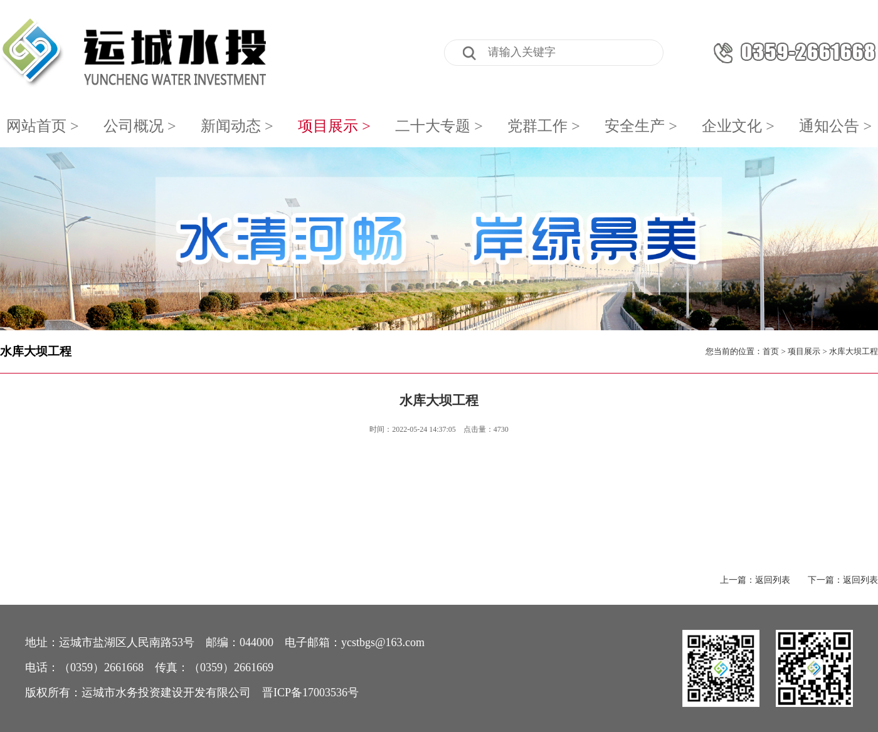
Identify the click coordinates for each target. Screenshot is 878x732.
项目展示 (804, 351)
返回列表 (772, 580)
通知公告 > (835, 126)
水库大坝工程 (35, 351)
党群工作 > (543, 126)
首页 (771, 351)
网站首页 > (42, 126)
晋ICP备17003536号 (310, 692)
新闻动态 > (237, 126)
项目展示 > (334, 126)
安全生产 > (641, 126)
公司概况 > (139, 126)
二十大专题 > (439, 126)
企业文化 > (738, 126)
